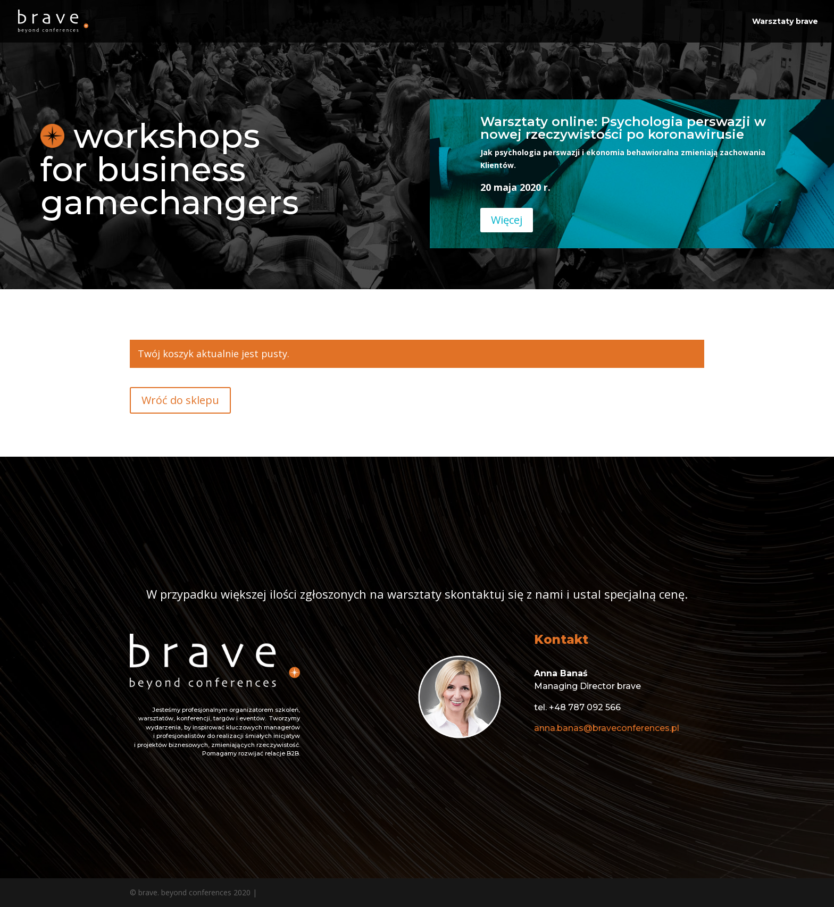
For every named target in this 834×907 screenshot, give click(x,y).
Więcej (506, 220)
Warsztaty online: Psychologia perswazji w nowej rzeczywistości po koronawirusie (623, 128)
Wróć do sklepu (180, 400)
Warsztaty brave (785, 22)
